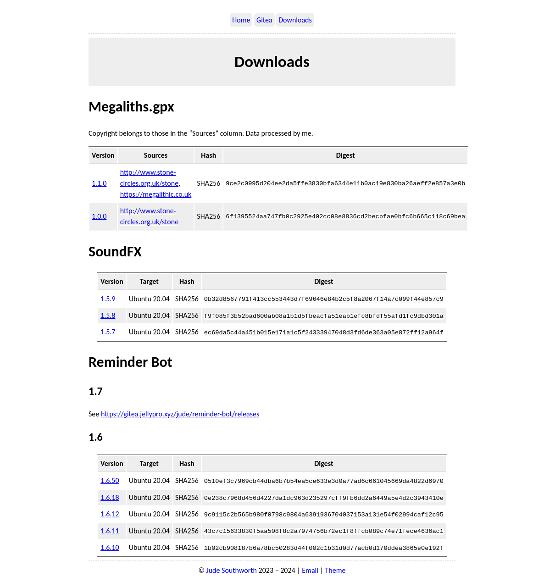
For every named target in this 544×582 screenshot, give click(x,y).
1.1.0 (99, 183)
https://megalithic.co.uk (156, 194)
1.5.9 (107, 298)
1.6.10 (109, 546)
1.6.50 (109, 480)
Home (241, 20)
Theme (335, 569)
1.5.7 (107, 331)
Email (310, 569)
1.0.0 (99, 216)
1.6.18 (109, 496)
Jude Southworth (231, 569)
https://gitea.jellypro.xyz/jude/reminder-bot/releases (180, 413)
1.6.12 (109, 513)
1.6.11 (109, 529)
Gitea (264, 20)
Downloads (295, 20)
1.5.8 (107, 314)
